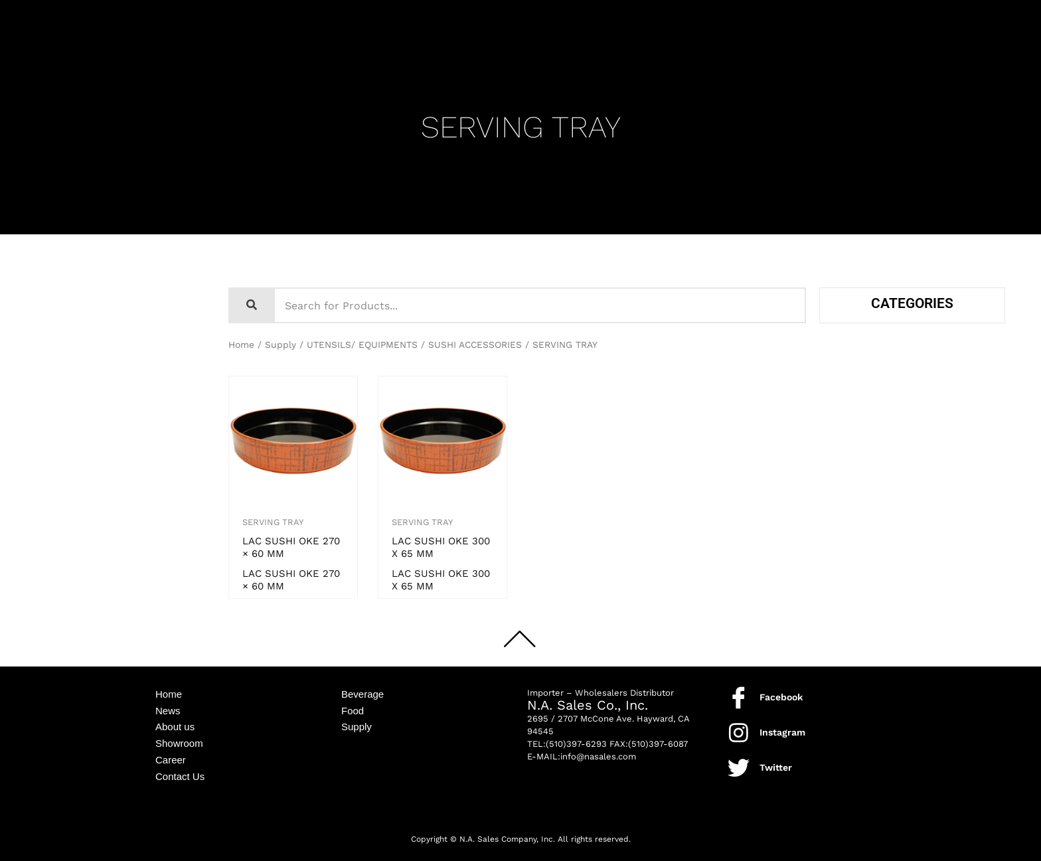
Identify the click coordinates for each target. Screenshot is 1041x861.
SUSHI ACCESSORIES (475, 344)
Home (241, 344)
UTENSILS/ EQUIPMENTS (362, 344)
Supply (280, 344)
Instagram (782, 732)
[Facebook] (739, 697)
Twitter (776, 767)
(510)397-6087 (658, 744)
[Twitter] (739, 768)
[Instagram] (739, 733)
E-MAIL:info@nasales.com (581, 756)
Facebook (781, 697)
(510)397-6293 (576, 744)
